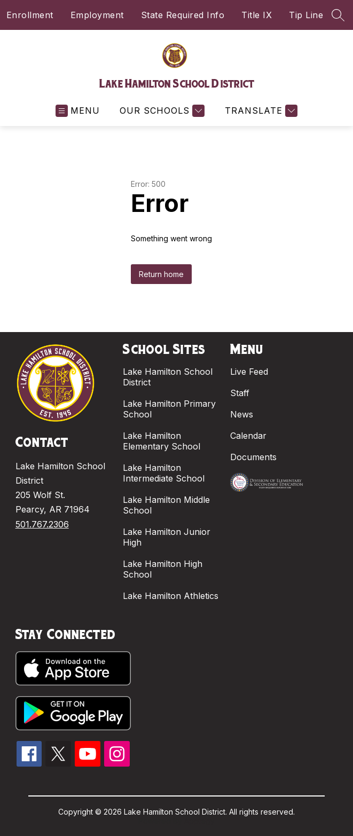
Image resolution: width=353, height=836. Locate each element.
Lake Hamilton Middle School (166, 505)
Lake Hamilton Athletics (170, 595)
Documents (253, 457)
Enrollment (29, 15)
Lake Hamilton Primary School (169, 409)
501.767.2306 (42, 524)
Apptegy (199, 820)
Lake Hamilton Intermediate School (164, 473)
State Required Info (183, 15)
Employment (97, 15)
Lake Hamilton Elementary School (161, 441)
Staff (239, 393)
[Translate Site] (259, 110)
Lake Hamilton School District (168, 377)
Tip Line (306, 15)
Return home (161, 274)
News (241, 414)
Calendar (248, 435)
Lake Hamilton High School (162, 569)
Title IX (256, 15)
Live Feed (249, 371)
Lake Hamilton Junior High (166, 537)
